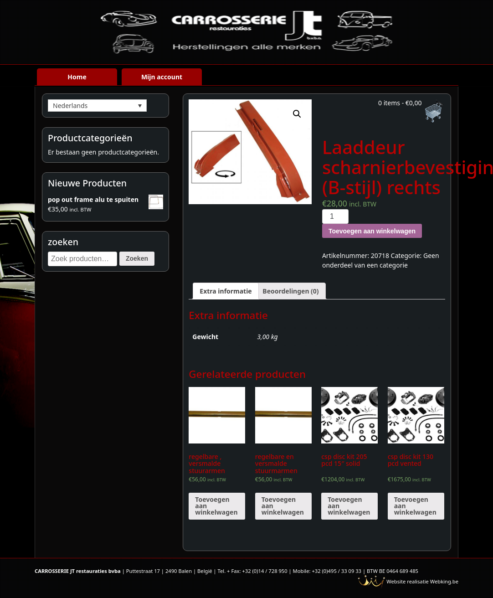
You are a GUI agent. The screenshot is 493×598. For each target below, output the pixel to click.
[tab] (225, 291)
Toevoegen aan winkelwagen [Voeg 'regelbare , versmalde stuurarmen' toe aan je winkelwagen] (216, 505)
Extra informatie (226, 291)
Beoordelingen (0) (290, 291)
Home (76, 76)
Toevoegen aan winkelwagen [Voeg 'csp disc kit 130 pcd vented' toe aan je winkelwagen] (415, 505)
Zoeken (137, 258)
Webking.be (444, 581)
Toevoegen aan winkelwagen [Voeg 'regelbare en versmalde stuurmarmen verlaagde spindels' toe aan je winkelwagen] (283, 505)
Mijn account (161, 76)
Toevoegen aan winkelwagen (372, 231)
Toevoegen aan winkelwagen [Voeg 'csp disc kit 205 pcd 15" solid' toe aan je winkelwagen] (349, 505)
